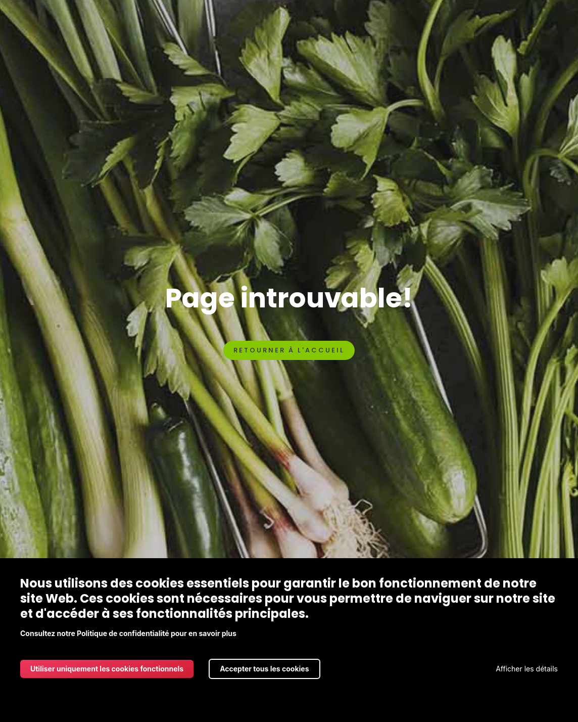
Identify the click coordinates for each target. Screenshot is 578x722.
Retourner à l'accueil (289, 350)
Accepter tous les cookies (264, 668)
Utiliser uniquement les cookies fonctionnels (106, 668)
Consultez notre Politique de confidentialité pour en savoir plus (128, 633)
